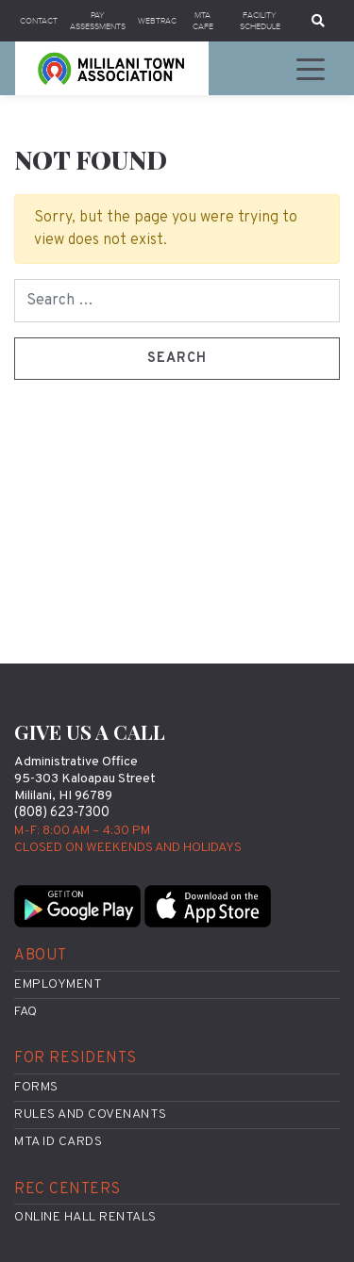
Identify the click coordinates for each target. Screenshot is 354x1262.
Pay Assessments (98, 20)
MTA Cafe (203, 20)
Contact (39, 20)
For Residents (75, 1058)
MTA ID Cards (58, 1142)
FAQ (26, 1012)
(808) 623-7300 (62, 813)
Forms (36, 1087)
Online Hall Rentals (85, 1217)
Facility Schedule (260, 20)
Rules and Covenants (90, 1114)
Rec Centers (67, 1189)
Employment (58, 984)
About (40, 955)
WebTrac (157, 20)
